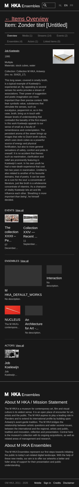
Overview (12, 35)
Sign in (47, 483)
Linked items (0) (51, 41)
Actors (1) (33, 41)
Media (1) (27, 35)
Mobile (37, 483)
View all (19, 210)
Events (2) (62, 35)
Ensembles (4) (14, 41)
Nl (60, 5)
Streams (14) (44, 35)
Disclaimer (68, 483)
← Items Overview (26, 19)
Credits (57, 483)
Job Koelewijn (12, 51)
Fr (71, 5)
